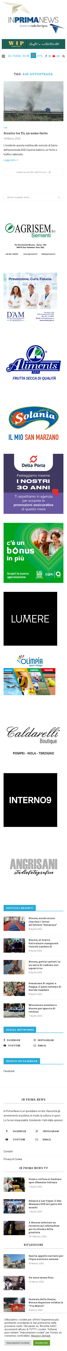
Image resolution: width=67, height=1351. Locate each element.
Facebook (9, 1071)
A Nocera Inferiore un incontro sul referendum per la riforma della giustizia (44, 1227)
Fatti (5, 128)
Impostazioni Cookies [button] (18, 1342)
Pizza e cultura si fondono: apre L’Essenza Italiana (45, 1180)
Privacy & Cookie (13, 1159)
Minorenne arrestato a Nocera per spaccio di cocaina (43, 1008)
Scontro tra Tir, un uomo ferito (26, 133)
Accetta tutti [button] (41, 1342)
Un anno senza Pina (41, 1277)
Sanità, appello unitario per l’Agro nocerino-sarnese (46, 1257)
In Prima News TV (33, 1168)
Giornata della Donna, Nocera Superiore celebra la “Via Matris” (46, 1302)
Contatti (8, 1151)
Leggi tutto (11, 160)
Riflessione (33, 1244)
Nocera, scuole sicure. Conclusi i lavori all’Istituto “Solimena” (43, 921)
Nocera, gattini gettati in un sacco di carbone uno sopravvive (44, 965)
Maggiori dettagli (40, 1335)
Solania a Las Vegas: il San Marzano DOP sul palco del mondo (45, 1204)
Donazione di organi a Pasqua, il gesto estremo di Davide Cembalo (45, 986)
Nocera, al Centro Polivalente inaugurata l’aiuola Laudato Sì (43, 943)
